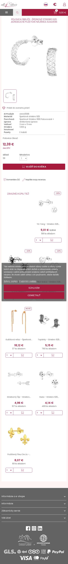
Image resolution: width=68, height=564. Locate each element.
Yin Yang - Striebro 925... (48, 224)
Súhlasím (34, 288)
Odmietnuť (33, 295)
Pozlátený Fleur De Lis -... (18, 454)
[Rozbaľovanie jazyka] (46, 4)
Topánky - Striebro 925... (49, 339)
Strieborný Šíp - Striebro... (19, 397)
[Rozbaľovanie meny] (55, 4)
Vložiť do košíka (34, 166)
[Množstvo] (23, 158)
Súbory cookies (11, 281)
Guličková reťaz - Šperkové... (19, 339)
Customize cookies (27, 281)
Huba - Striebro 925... (49, 397)
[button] (59, 13)
